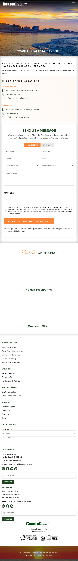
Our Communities (9, 392)
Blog (4, 418)
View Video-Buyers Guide (12, 355)
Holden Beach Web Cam (12, 381)
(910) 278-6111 (14, 497)
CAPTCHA (9, 193)
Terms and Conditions (45, 555)
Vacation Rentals (8, 373)
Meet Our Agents (9, 407)
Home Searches (7, 429)
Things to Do (7, 377)
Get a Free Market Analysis (12, 351)
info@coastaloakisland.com (18, 117)
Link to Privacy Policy (12, 189)
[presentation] (22, 204)
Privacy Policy (30, 555)
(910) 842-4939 (15, 460)
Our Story (6, 410)
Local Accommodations (12, 395)
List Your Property (9, 358)
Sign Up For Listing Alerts (11, 362)
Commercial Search (8, 438)
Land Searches (7, 433)
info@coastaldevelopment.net (19, 98)
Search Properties (9, 347)
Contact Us (6, 414)
